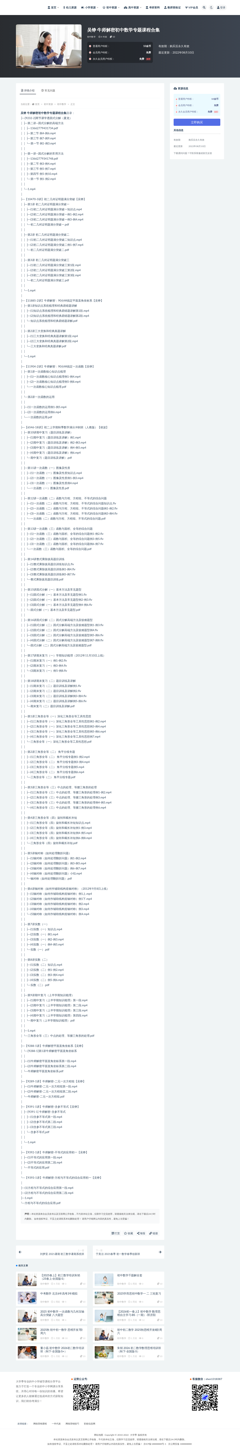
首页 (37, 104)
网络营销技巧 (72, 1423)
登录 (221, 7)
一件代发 (56, 1423)
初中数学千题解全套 (129, 1275)
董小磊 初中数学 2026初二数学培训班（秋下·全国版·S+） (62, 1349)
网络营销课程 (40, 1423)
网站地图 (98, 1434)
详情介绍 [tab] (27, 90)
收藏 (128, 1233)
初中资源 (48, 104)
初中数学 (91, 36)
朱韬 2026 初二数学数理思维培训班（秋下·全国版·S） (139, 1349)
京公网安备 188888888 (180, 1443)
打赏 (116, 1233)
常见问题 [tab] (48, 90)
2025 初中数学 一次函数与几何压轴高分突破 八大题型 (62, 1313)
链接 (153, 1233)
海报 (141, 1233)
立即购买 (197, 122)
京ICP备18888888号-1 (154, 1443)
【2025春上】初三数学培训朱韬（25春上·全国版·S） (60, 1276)
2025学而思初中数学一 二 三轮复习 (139, 1293)
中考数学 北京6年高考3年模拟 (58, 1293)
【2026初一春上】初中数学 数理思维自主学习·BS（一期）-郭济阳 (138, 1313)
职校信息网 (89, 1423)
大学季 (133, 1434)
